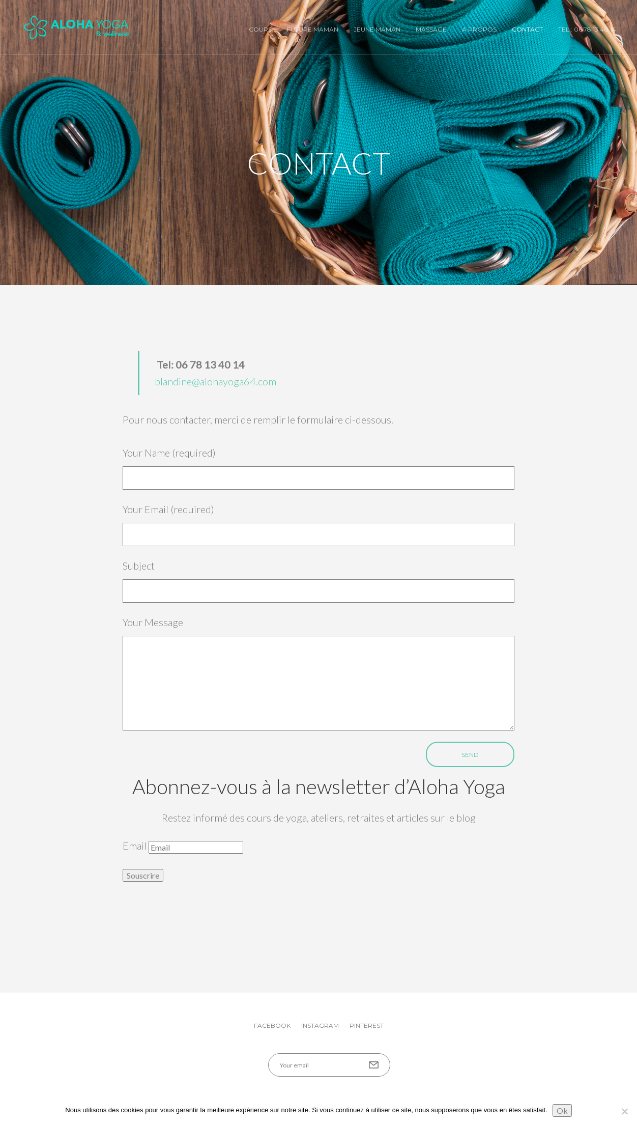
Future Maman (312, 29)
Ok (562, 1110)
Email (135, 845)
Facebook (272, 1025)
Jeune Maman (377, 29)
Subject (318, 581)
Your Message (318, 673)
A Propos (479, 29)
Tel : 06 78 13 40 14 (587, 29)
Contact (527, 29)
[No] (624, 1111)
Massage (431, 29)
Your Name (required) (318, 468)
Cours (260, 29)
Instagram (320, 1025)
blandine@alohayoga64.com (215, 381)
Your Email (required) (318, 524)
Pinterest (367, 1025)
